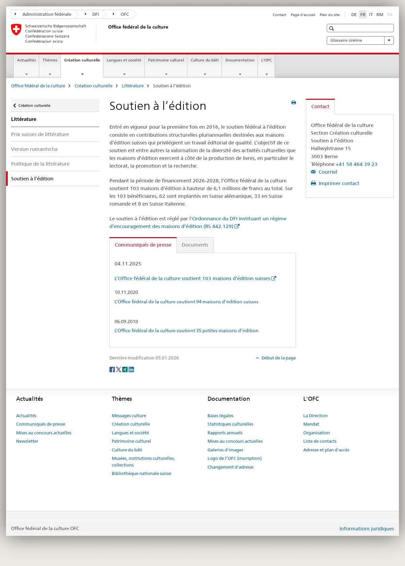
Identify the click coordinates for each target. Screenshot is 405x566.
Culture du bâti (205, 59)
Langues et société (124, 59)
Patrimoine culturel (166, 59)
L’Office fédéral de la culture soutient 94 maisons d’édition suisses (187, 301)
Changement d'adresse (231, 467)
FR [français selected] (362, 14)
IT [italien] (371, 14)
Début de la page (278, 357)
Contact (279, 14)
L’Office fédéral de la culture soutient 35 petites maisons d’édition (187, 330)
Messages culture (129, 415)
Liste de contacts (319, 441)
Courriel (327, 172)
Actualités (26, 59)
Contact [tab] (320, 106)
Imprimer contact (338, 183)
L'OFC (266, 59)
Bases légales (220, 415)
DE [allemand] (354, 14)
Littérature (133, 85)
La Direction (315, 415)
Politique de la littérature (40, 164)
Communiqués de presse (40, 424)
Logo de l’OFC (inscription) (235, 458)
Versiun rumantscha (34, 149)
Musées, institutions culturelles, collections (143, 461)
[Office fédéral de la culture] (107, 33)
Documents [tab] (195, 245)
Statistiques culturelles (230, 424)
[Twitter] (119, 369)
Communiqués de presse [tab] (143, 245)
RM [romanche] (379, 14)
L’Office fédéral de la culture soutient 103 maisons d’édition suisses (192, 278)
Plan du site (330, 14)
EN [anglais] (390, 14)
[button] (332, 28)
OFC (121, 14)
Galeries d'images (225, 449)
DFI (92, 14)
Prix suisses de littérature (40, 134)
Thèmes (50, 59)
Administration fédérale (43, 14)
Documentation (240, 59)
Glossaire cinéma (360, 40)
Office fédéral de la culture (38, 85)
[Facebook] (112, 369)
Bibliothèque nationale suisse (141, 473)
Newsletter (27, 441)
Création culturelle (83, 62)
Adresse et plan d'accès (326, 449)
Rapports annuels (225, 432)
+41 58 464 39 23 (356, 164)
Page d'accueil (303, 14)
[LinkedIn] (131, 369)
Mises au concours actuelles (43, 432)
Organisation (316, 432)
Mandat (311, 424)
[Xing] (125, 369)
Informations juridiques (367, 528)
